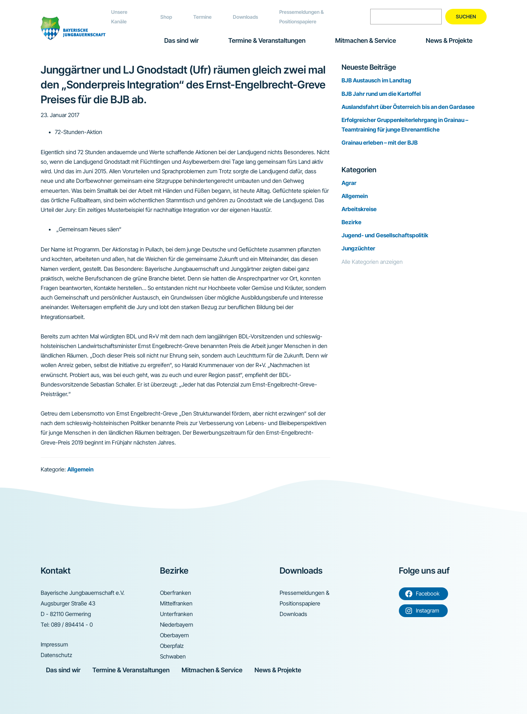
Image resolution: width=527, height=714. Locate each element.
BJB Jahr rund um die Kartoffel (381, 93)
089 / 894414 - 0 (72, 624)
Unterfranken (176, 613)
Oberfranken (175, 592)
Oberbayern (174, 635)
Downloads (245, 17)
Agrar (349, 182)
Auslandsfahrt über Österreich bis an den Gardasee (408, 106)
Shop (166, 17)
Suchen (466, 16)
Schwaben (173, 656)
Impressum (54, 644)
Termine (202, 17)
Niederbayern (176, 624)
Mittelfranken (176, 603)
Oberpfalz (172, 645)
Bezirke (351, 222)
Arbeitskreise (359, 209)
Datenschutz (56, 654)
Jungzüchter (358, 248)
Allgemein (80, 469)
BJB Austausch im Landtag (376, 80)
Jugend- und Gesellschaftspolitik (385, 235)
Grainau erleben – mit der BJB (380, 142)
